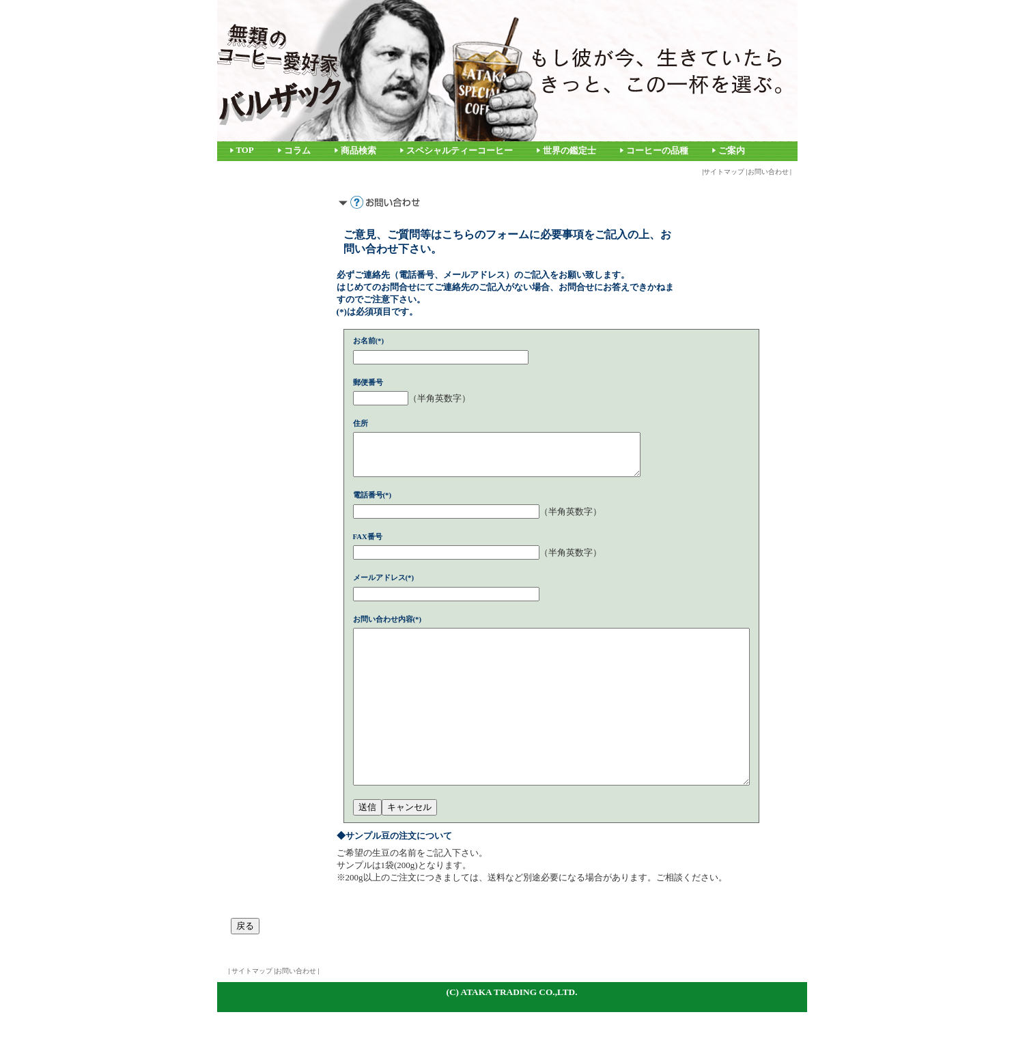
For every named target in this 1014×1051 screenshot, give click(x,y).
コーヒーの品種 (657, 151)
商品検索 (358, 151)
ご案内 (731, 151)
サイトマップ (723, 171)
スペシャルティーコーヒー (459, 151)
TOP (245, 150)
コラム (297, 151)
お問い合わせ (768, 171)
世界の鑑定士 (569, 151)
